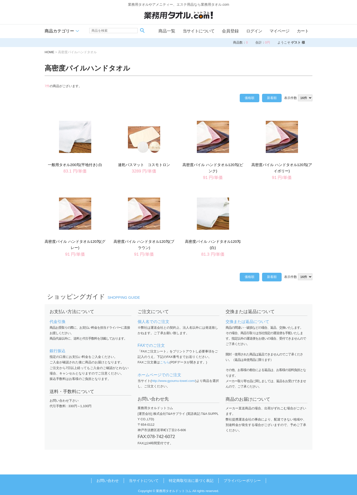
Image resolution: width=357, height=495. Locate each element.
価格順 (249, 98)
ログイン (254, 31)
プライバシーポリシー (242, 480)
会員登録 (230, 31)
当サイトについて (198, 31)
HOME (49, 52)
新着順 (272, 98)
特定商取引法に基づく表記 (191, 480)
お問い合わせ (107, 480)
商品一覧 (166, 31)
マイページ (279, 31)
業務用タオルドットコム (173, 491)
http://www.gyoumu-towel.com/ (173, 381)
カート (303, 31)
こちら (165, 362)
